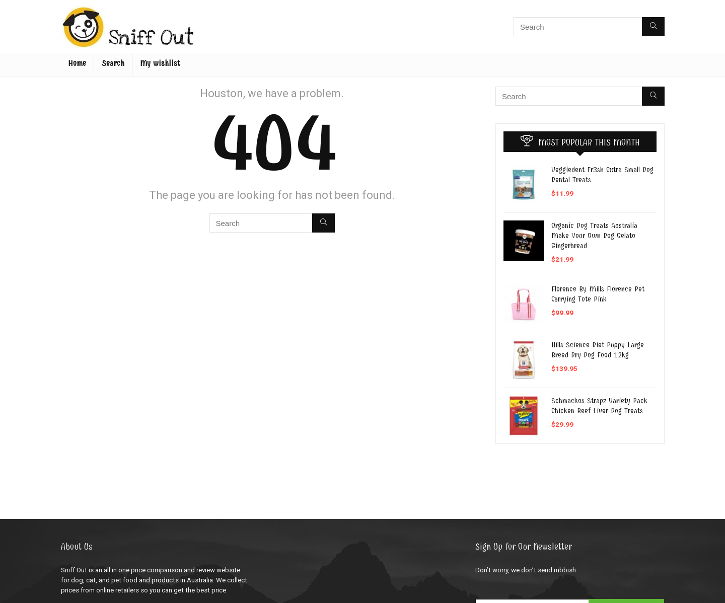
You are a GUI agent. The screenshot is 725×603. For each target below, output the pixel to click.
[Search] (653, 26)
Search (113, 63)
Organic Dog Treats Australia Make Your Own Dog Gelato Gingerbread (594, 235)
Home (77, 63)
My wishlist (160, 63)
